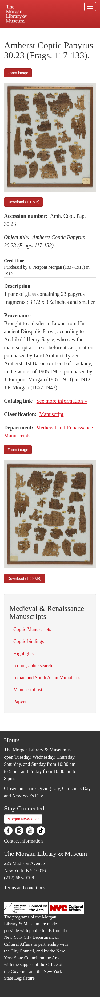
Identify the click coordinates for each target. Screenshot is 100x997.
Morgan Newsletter (23, 819)
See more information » (62, 401)
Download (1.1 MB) (23, 202)
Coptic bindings (28, 641)
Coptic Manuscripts (32, 629)
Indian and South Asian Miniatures (46, 677)
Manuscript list (27, 689)
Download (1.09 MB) (24, 578)
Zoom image (17, 73)
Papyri (19, 701)
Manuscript (51, 414)
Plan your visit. (14, 31)
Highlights (23, 653)
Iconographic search (32, 665)
